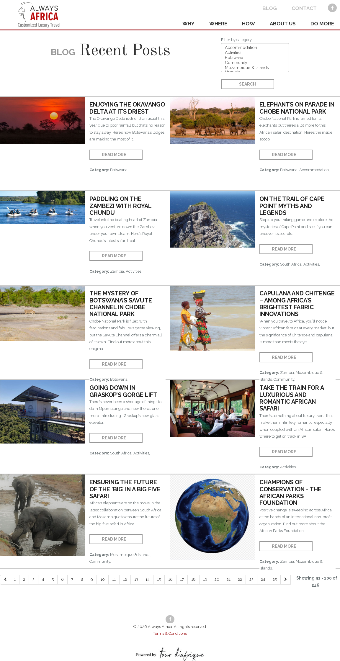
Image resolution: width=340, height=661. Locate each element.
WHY (188, 24)
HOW (248, 24)
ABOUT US (283, 24)
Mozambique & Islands (255, 67)
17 (182, 579)
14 (148, 579)
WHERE (218, 24)
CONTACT (304, 8)
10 (102, 579)
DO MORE (322, 24)
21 (229, 579)
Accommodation (255, 47)
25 (275, 579)
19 (205, 579)
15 (159, 579)
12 (125, 579)
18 (193, 579)
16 (170, 579)
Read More (114, 154)
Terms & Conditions (170, 633)
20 (217, 579)
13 (136, 579)
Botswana (255, 57)
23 (251, 579)
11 (114, 579)
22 (240, 579)
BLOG (269, 8)
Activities (255, 52)
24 (263, 579)
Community (255, 62)
